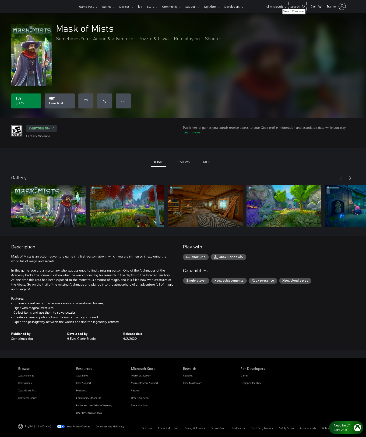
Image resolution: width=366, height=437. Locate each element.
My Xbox (217, 6)
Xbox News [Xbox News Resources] (82, 375)
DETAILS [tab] (158, 162)
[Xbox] (65, 6)
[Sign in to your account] (336, 6)
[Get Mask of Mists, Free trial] (60, 100)
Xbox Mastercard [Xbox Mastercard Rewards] (192, 382)
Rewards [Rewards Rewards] (188, 375)
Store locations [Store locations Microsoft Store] (139, 405)
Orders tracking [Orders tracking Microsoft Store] (139, 397)
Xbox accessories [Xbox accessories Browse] (27, 397)
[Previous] (340, 178)
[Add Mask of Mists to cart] (104, 100)
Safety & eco (286, 428)
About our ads (308, 428)
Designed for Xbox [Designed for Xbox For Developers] (251, 382)
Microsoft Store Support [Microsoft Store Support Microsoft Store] (144, 382)
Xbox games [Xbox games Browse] (25, 382)
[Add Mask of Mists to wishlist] (85, 100)
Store (154, 6)
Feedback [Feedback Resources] (81, 390)
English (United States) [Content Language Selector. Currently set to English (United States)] (38, 426)
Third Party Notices (262, 428)
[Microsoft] (34, 6)
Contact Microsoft (168, 428)
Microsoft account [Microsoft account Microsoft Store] (141, 375)
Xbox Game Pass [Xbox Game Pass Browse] (27, 390)
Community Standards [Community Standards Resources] (88, 397)
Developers (239, 6)
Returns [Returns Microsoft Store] (135, 390)
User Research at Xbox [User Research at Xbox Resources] (89, 412)
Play (142, 6)
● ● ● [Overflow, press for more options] (123, 101)
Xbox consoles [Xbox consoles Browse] (26, 375)
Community (174, 6)
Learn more (191, 132)
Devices (126, 6)
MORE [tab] (207, 162)
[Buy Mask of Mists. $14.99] (26, 100)
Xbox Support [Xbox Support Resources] (83, 382)
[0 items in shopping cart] (316, 5)
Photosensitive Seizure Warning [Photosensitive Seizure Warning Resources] (94, 405)
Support (196, 6)
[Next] (350, 178)
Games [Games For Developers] (245, 375)
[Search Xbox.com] (297, 6)
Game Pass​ (86, 6)
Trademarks (238, 428)
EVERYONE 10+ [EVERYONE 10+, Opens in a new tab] (41, 128)
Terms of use (218, 428)
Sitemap (147, 428)
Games (107, 6)
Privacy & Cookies (195, 428)
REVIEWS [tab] (183, 162)
